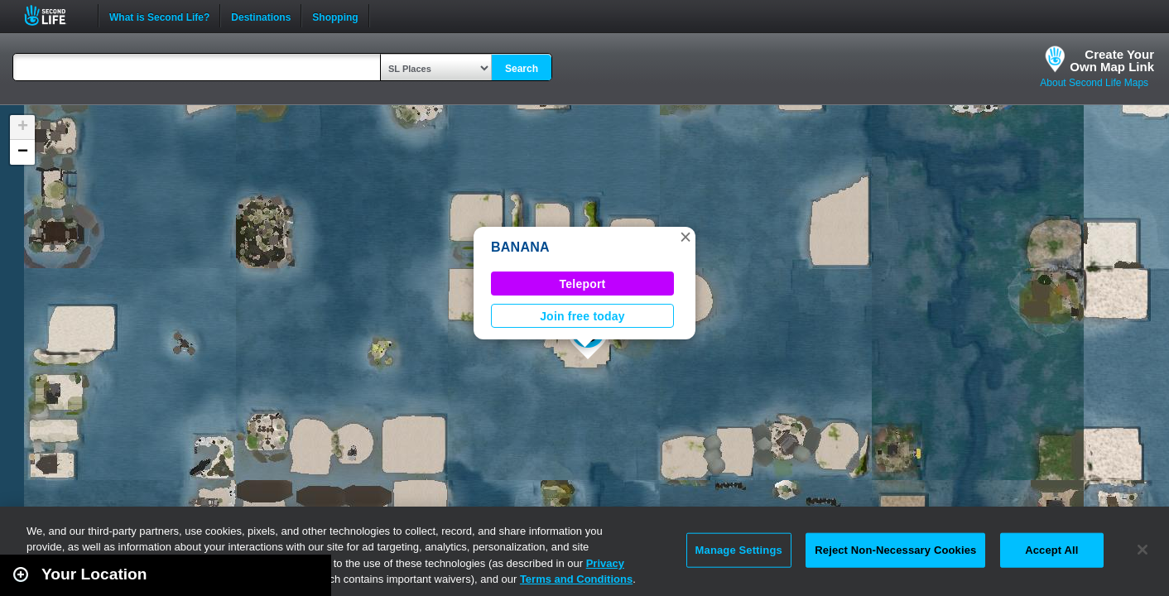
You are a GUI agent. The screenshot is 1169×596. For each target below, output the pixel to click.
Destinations (261, 16)
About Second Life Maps (1094, 83)
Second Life (54, 15)
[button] (685, 237)
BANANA (520, 247)
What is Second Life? (159, 16)
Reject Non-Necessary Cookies (895, 550)
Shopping (335, 16)
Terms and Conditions (576, 579)
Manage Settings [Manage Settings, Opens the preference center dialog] (738, 550)
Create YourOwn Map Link (1112, 60)
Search (521, 68)
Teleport (583, 284)
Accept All (1051, 550)
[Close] (1142, 549)
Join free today (582, 316)
